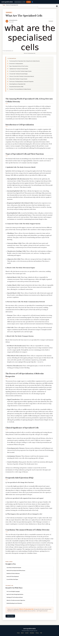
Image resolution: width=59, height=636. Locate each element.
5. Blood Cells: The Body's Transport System (18, 79)
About (22, 632)
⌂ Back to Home (10, 616)
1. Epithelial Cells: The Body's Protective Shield (18, 68)
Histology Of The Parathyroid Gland (15, 597)
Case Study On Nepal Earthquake (14, 567)
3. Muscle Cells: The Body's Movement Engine (18, 73)
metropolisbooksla (7, 2)
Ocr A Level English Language (13, 591)
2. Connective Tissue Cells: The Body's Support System (20, 71)
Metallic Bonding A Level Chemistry (14, 603)
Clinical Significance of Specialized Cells (17, 84)
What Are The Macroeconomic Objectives (16, 600)
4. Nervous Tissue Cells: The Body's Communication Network (21, 76)
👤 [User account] (32, 2)
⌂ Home (28, 1)
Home (18, 632)
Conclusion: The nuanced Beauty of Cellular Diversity (20, 89)
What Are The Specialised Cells (26, 609)
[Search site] (19, 2)
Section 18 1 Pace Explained (13, 576)
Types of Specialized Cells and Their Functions (18, 66)
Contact (26, 632)
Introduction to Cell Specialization (16, 63)
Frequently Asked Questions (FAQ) (16, 86)
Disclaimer (32, 632)
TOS (41, 632)
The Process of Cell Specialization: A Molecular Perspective (21, 81)
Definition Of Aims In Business (13, 573)
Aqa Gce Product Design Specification (15, 594)
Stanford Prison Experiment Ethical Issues (16, 570)
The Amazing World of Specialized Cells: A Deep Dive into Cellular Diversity (24, 61)
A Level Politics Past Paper (12, 579)
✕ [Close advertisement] (56, 6)
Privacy (37, 632)
